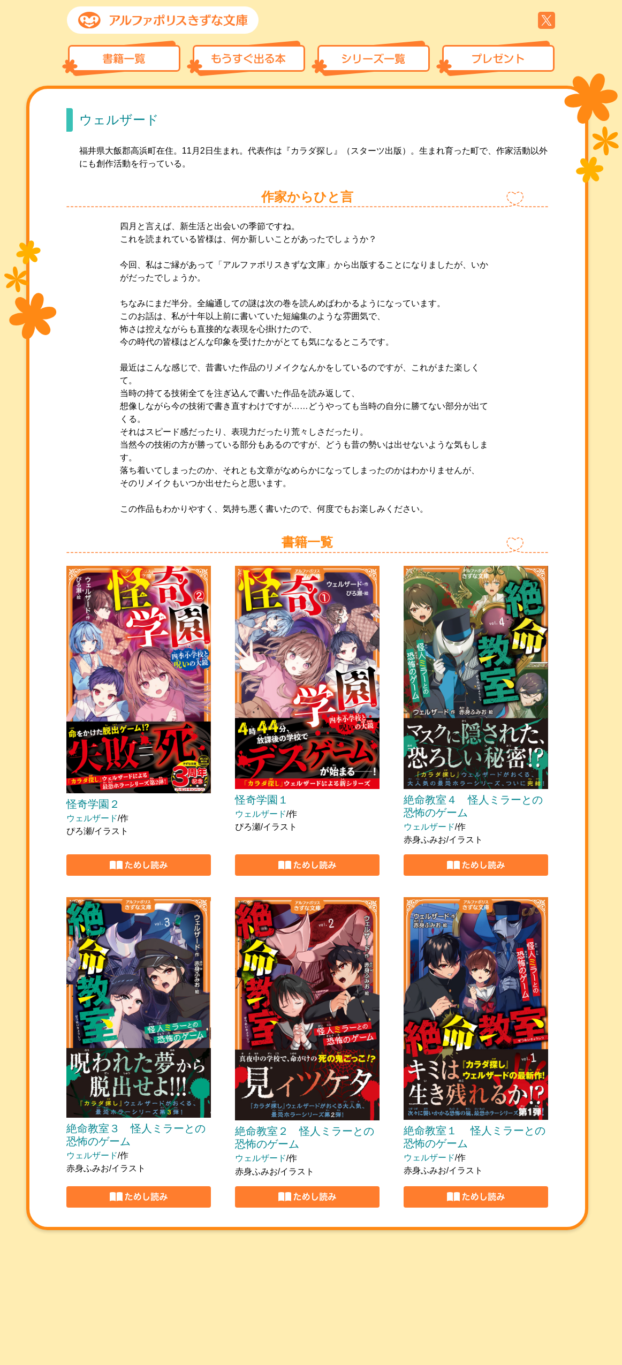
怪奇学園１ (262, 800)
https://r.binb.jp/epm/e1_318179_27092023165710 (476, 1197)
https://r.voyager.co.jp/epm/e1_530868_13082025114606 (138, 865)
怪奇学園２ (93, 804)
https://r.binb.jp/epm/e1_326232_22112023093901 (307, 1197)
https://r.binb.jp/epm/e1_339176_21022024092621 (138, 1197)
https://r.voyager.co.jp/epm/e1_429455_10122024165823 (307, 865)
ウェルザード (92, 818)
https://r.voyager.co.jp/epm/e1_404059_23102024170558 (476, 865)
